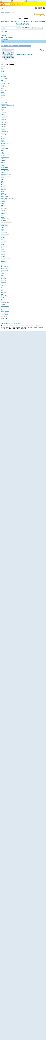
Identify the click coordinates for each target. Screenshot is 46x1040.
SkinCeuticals (4, 247)
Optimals (3, 210)
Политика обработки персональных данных (11, 323)
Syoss (2, 263)
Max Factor (3, 189)
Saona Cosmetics (5, 234)
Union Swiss (3, 282)
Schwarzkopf (3, 241)
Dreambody (3, 126)
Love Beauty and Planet (6, 174)
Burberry (3, 95)
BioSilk (2, 88)
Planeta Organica (4, 223)
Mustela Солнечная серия (7, 198)
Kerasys (2, 165)
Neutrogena (3, 201)
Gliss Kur (3, 146)
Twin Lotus (3, 280)
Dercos (2, 114)
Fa (1, 136)
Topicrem (3, 277)
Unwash (2, 283)
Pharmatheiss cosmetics (6, 222)
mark (2, 184)
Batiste (2, 85)
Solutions (3, 251)
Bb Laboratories (4, 86)
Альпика (3, 304)
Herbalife (3, 158)
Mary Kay (3, 187)
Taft (1, 265)
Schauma (3, 237)
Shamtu (2, 244)
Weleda (2, 297)
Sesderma (3, 242)
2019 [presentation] (2, 39)
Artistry (2, 69)
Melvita (2, 193)
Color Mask (3, 112)
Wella (2, 299)
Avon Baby (3, 74)
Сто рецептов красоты (6, 312)
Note (2, 206)
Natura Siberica (4, 199)
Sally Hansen (4, 232)
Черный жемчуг (4, 314)
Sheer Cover (3, 246)
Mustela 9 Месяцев (5, 194)
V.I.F (2, 287)
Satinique (3, 235)
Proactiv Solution (4, 225)
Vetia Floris (3, 292)
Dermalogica (3, 116)
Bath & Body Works (5, 83)
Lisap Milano (3, 172)
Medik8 (2, 191)
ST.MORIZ (3, 253)
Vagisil (2, 289)
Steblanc (3, 254)
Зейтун (2, 309)
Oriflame (3, 213)
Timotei (2, 271)
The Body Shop (4, 266)
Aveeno (2, 71)
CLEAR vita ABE (4, 104)
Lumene (2, 177)
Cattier (2, 98)
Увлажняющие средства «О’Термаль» (24, 54)
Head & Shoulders (5, 157)
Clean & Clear (4, 102)
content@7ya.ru (4, 320)
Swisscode (3, 261)
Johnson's (3, 162)
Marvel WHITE (4, 186)
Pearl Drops (3, 220)
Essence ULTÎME (4, 131)
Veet (2, 290)
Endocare (3, 129)
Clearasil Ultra (4, 107)
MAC (2, 181)
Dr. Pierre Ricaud (4, 122)
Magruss (3, 182)
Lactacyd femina (4, 169)
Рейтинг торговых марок (22, 23)
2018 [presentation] (4, 39)
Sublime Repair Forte (5, 258)
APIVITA (3, 66)
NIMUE (2, 203)
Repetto (2, 227)
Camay (2, 97)
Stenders (3, 256)
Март (3, 41)
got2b (2, 150)
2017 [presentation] (7, 39)
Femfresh (3, 141)
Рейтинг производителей (22, 24)
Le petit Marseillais (5, 170)
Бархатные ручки (5, 307)
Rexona (2, 229)
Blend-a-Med (3, 90)
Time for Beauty (4, 270)
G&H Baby (3, 145)
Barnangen (3, 81)
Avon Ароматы (4, 78)
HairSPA (3, 155)
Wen (2, 300)
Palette (2, 217)
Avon (2, 73)
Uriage (4, 35)
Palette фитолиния (5, 218)
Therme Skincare (4, 268)
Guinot (2, 153)
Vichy (2, 294)
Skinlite (2, 249)
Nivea (2, 205)
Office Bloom (3, 208)
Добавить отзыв (27, 28)
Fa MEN (2, 138)
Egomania (3, 128)
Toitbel (2, 273)
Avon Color (3, 76)
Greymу (2, 152)
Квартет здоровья (5, 311)
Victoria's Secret (4, 295)
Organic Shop (4, 211)
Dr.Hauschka (3, 124)
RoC (2, 230)
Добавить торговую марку (38, 28)
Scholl (2, 239)
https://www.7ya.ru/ (12, 320)
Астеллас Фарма (5, 306)
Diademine (3, 117)
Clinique (2, 109)
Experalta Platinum (5, 134)
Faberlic (2, 140)
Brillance (3, 93)
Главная (2, 12)
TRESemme (3, 278)
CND (2, 110)
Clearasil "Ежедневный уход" (7, 105)
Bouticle (2, 92)
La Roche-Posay (4, 167)
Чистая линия (4, 316)
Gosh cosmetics (4, 148)
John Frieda (3, 160)
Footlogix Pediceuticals (6, 143)
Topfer (2, 275)
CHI (1, 100)
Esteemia (3, 133)
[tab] (2, 39)
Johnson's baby (4, 164)
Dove (2, 121)
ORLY (2, 215)
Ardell (2, 68)
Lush (2, 179)
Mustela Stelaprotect (5, 196)
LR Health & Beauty (5, 175)
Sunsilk (2, 259)
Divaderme (3, 119)
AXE (2, 80)
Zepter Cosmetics (5, 302)
